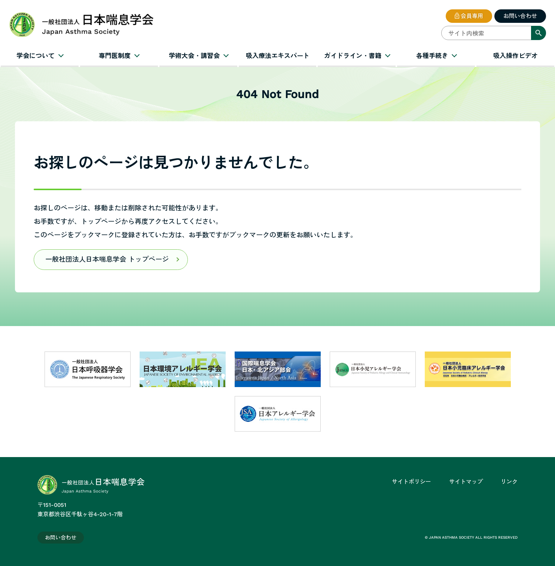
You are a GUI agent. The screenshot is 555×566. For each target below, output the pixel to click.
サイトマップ (466, 481)
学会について (35, 56)
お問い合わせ (520, 16)
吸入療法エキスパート (277, 56)
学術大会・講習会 (194, 56)
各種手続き (432, 56)
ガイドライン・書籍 (352, 56)
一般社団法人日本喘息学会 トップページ (107, 259)
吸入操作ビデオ (515, 56)
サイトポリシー (411, 481)
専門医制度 (115, 56)
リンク (509, 481)
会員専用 (472, 16)
